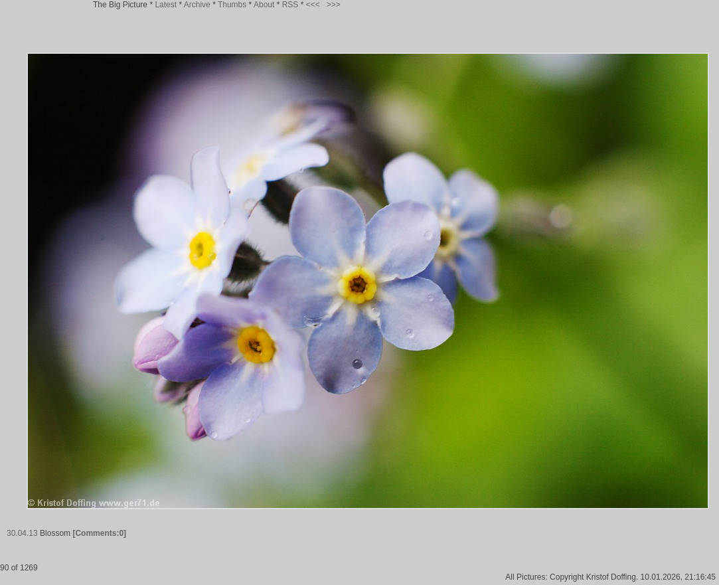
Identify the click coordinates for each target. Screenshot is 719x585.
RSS (290, 4)
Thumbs (232, 4)
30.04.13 (22, 533)
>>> (334, 4)
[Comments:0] (99, 533)
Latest (166, 4)
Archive (197, 4)
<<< (313, 4)
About (264, 4)
